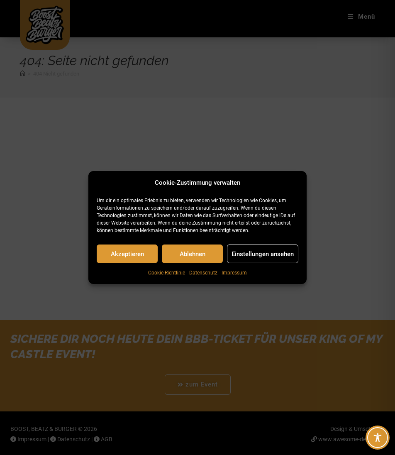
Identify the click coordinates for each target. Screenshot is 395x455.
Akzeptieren (127, 253)
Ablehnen (192, 253)
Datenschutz (203, 273)
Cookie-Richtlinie (166, 273)
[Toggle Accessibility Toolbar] (377, 437)
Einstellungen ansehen (263, 253)
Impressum (234, 273)
